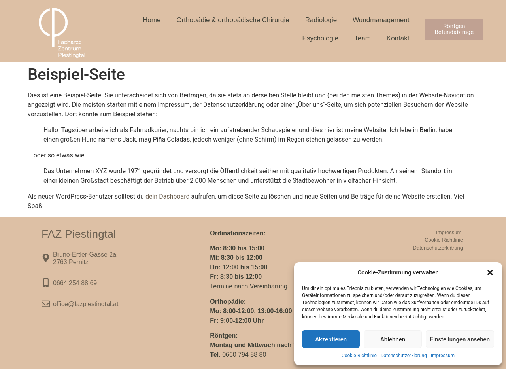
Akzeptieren (331, 339)
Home (151, 20)
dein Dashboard (167, 196)
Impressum (443, 355)
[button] (490, 272)
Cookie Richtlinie (444, 240)
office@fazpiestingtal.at (85, 304)
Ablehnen (392, 339)
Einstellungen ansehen (460, 339)
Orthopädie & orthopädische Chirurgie (232, 20)
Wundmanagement (381, 20)
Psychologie (320, 38)
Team (362, 38)
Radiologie (321, 20)
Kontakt (398, 38)
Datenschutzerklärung (404, 355)
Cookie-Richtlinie (359, 355)
